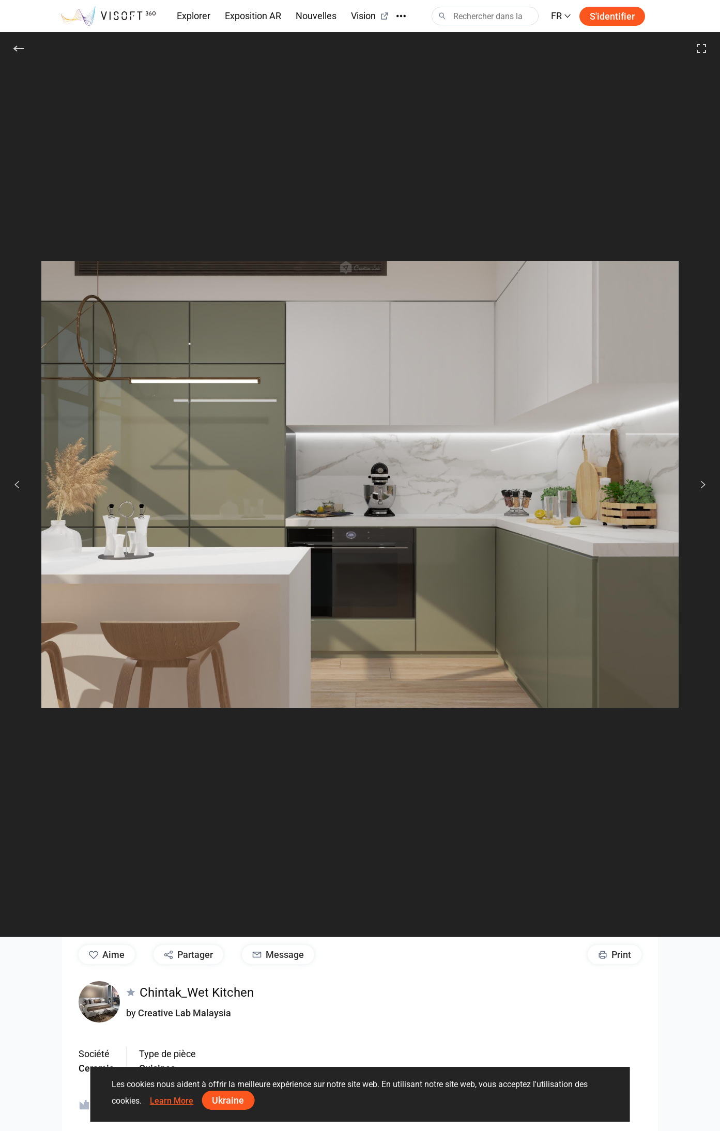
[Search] (485, 16)
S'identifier (612, 16)
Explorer (193, 15)
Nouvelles (316, 15)
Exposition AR (253, 15)
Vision (370, 15)
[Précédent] (18, 48)
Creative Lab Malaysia (184, 1013)
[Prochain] (697, 484)
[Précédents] (17, 484)
